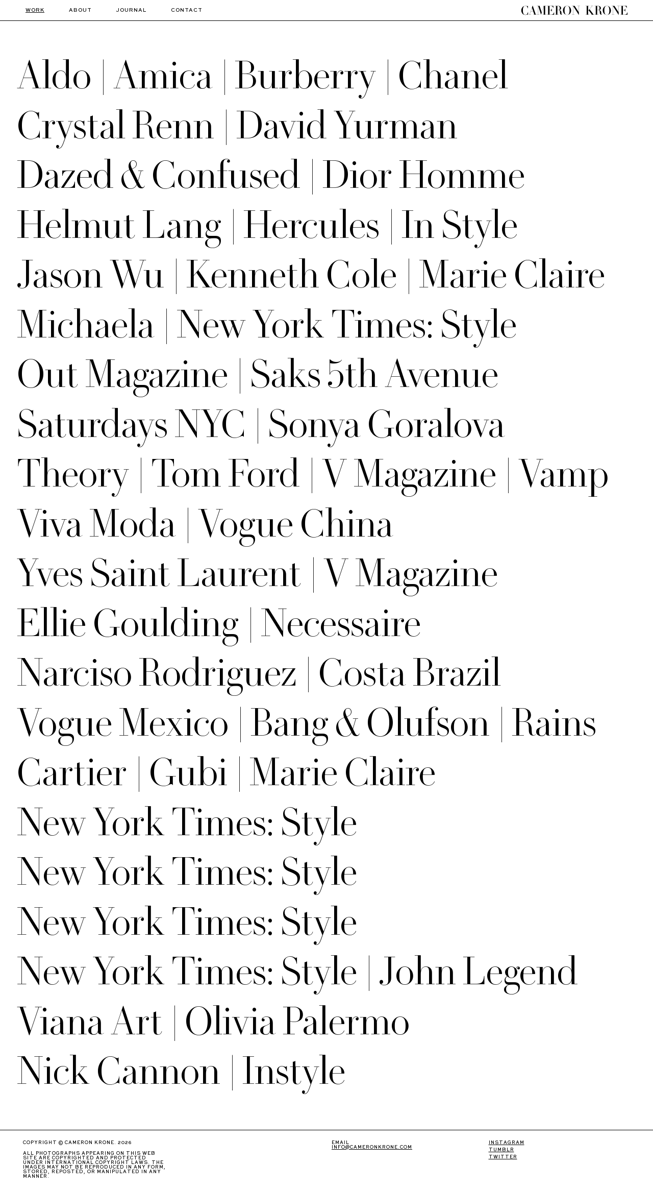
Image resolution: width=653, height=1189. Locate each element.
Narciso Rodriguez (156, 673)
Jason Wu (90, 275)
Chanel (453, 76)
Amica (163, 76)
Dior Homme (423, 175)
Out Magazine (122, 374)
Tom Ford (225, 474)
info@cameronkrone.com (372, 1147)
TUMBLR (501, 1150)
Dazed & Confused (158, 175)
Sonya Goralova (386, 424)
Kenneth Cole (291, 275)
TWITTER (503, 1157)
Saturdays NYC (131, 424)
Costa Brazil (409, 673)
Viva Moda (96, 524)
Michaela (86, 325)
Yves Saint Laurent (159, 573)
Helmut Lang (119, 225)
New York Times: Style (347, 325)
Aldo (54, 76)
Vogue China (295, 524)
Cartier (72, 772)
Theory (73, 474)
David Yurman (347, 126)
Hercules (311, 225)
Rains (554, 723)
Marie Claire (512, 275)
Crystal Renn (115, 126)
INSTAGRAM (506, 1143)
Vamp (563, 474)
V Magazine (409, 474)
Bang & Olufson (370, 723)
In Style (459, 225)
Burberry (305, 76)
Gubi (188, 772)
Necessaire (341, 623)
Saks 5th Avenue (374, 374)
